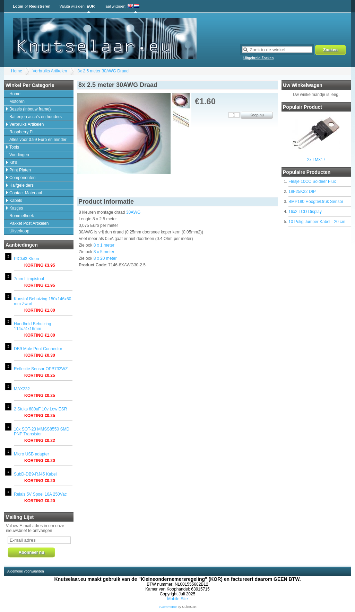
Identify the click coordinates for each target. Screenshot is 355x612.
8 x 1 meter (104, 245)
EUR (91, 6)
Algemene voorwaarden (25, 571)
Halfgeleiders (21, 185)
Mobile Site (177, 598)
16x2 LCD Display (305, 211)
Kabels (15, 200)
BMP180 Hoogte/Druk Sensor (315, 201)
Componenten (22, 177)
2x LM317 (316, 159)
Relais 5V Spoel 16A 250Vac (40, 494)
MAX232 (22, 389)
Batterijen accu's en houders (35, 116)
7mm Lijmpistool (29, 278)
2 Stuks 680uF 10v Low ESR (40, 409)
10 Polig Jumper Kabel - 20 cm (316, 221)
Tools (14, 147)
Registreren (39, 6)
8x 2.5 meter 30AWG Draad (103, 71)
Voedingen (19, 154)
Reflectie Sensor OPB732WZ (41, 368)
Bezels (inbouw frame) (30, 109)
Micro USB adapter (31, 454)
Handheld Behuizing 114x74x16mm (32, 326)
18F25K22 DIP (302, 191)
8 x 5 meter (104, 251)
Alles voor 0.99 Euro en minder (38, 139)
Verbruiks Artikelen (50, 71)
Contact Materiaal (25, 192)
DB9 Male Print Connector (38, 348)
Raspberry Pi (21, 132)
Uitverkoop (19, 231)
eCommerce (168, 607)
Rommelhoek (21, 215)
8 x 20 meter (105, 258)
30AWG (133, 212)
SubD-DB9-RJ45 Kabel (35, 474)
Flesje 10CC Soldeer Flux (312, 181)
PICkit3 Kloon (26, 258)
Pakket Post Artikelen (29, 223)
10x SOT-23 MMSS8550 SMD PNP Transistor (41, 431)
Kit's (13, 162)
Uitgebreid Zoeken (258, 58)
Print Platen (20, 170)
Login (18, 6)
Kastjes (16, 208)
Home (16, 71)
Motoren (17, 101)
